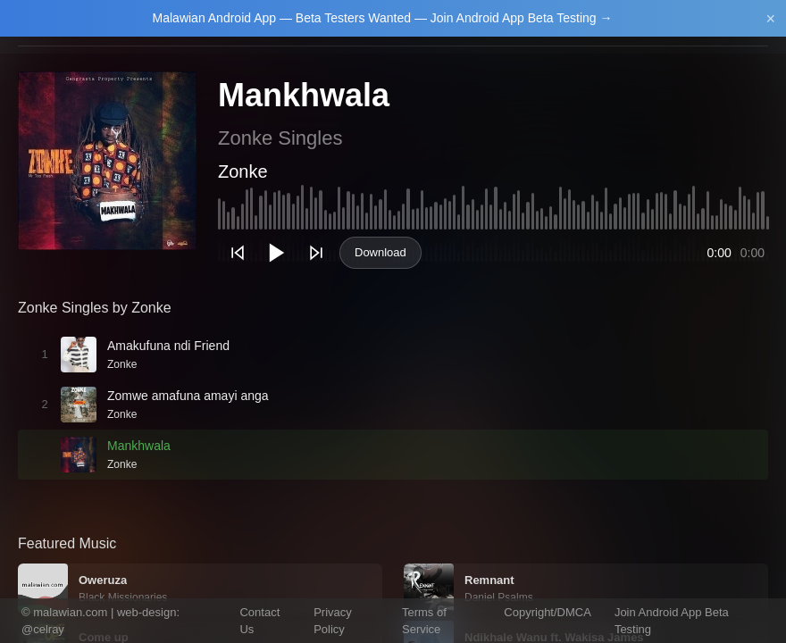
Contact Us (259, 621)
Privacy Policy (333, 621)
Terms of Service (424, 621)
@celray (42, 629)
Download (380, 252)
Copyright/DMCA (547, 612)
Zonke (243, 171)
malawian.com (70, 612)
